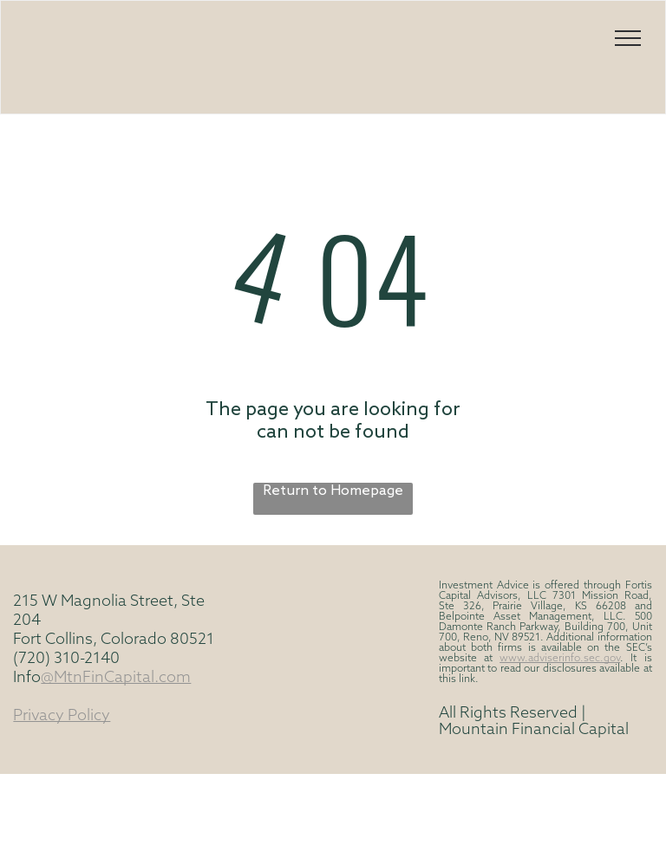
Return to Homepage (333, 491)
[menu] (627, 38)
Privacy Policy (61, 716)
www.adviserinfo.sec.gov (560, 658)
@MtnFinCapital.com (116, 678)
